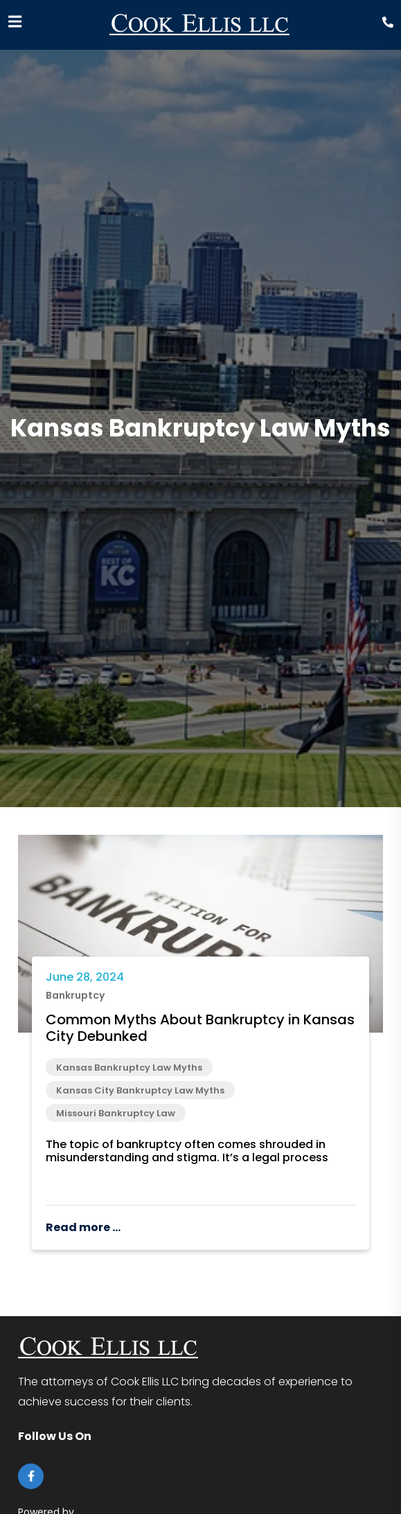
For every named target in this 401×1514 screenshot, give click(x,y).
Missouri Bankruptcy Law (115, 1113)
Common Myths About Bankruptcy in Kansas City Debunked (200, 1028)
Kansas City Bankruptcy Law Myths (140, 1090)
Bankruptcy (75, 995)
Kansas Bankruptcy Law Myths (129, 1067)
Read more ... (83, 1227)
